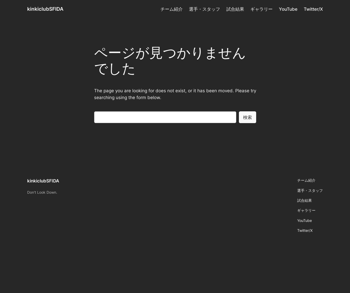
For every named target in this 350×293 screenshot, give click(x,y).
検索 (247, 117)
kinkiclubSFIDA (45, 9)
